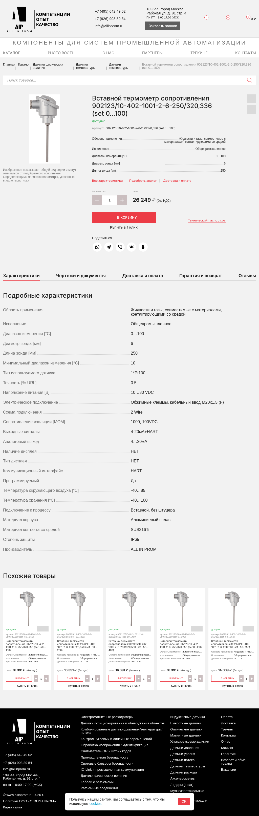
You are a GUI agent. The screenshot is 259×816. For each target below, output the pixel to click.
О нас (225, 742)
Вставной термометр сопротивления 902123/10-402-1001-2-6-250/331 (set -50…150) (233, 621)
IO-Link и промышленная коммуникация (112, 770)
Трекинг (227, 729)
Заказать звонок (163, 26)
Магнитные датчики (185, 736)
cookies (95, 804)
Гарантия (228, 754)
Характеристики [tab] (21, 275)
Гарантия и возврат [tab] (200, 275)
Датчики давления (184, 748)
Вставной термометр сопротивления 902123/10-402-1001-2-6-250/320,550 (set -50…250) (79, 622)
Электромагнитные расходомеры (107, 717)
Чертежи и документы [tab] (81, 275)
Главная (9, 64)
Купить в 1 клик (124, 227)
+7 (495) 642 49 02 (110, 11)
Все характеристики (107, 180)
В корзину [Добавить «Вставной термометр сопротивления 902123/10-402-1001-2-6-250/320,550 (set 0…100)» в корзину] (173, 678)
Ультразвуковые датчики (189, 742)
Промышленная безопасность (104, 757)
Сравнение (225, 18)
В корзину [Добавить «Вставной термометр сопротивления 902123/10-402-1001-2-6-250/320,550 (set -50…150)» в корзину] (19, 678)
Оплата (227, 717)
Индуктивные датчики (187, 717)
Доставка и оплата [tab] (142, 275)
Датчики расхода (183, 772)
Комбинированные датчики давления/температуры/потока (121, 731)
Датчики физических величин (48, 66)
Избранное (204, 18)
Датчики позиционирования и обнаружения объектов (123, 723)
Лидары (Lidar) (181, 785)
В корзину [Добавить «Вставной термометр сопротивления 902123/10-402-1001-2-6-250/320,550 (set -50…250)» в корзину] (70, 678)
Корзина (249, 19)
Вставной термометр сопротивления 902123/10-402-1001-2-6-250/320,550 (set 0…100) (181, 622)
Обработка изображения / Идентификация (114, 745)
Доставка (228, 723)
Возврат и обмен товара (234, 762)
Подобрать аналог (143, 180)
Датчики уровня (182, 754)
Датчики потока (182, 760)
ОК (184, 801)
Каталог (24, 64)
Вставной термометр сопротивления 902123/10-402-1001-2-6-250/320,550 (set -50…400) (130, 622)
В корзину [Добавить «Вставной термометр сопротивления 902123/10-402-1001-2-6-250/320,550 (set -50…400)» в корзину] (121, 678)
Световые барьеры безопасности (107, 763)
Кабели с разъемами (97, 782)
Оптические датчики (186, 729)
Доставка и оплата (177, 180)
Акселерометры (182, 779)
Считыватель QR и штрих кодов (106, 751)
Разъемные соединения (100, 788)
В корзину (124, 217)
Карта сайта (12, 807)
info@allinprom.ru (109, 26)
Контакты (228, 736)
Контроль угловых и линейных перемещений (116, 739)
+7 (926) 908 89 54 (110, 19)
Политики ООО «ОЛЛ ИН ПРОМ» (29, 801)
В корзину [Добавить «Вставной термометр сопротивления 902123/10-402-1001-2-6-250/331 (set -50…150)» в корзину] (224, 678)
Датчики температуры (85, 66)
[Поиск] (249, 80)
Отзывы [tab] (247, 275)
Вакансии (228, 770)
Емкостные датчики (185, 723)
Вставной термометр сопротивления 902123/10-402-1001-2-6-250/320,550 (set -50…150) (27, 622)
